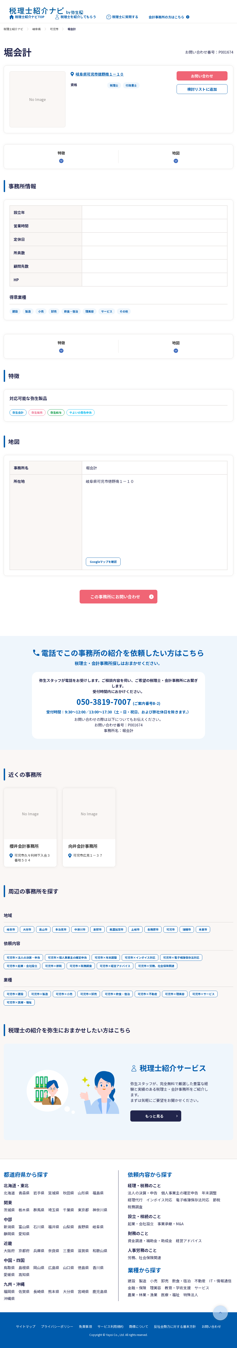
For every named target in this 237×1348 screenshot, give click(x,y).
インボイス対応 (159, 1200)
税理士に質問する (122, 17)
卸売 (164, 1281)
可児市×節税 (53, 966)
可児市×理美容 (174, 994)
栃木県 (24, 1210)
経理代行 (135, 1200)
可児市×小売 (64, 994)
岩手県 (38, 1193)
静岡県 (9, 1233)
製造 (142, 1281)
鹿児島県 (100, 1291)
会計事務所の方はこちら (166, 17)
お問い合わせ (202, 76)
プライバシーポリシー (57, 1326)
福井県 (53, 1226)
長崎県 (38, 1291)
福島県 (98, 1193)
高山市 (43, 929)
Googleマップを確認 (103, 562)
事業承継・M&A (170, 1223)
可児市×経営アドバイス (115, 966)
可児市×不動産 (147, 994)
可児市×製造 (39, 994)
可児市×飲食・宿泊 (117, 994)
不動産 (200, 1281)
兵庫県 (38, 1250)
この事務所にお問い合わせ (115, 596)
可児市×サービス (203, 994)
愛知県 (24, 1233)
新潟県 (9, 1226)
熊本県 (53, 1291)
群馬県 (38, 1210)
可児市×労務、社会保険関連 (156, 966)
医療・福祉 (170, 1294)
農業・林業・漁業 (142, 1294)
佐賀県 (24, 1291)
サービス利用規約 (110, 1326)
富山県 (24, 1226)
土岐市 (135, 929)
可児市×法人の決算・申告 (23, 957)
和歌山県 (100, 1250)
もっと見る (154, 1116)
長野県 (83, 1226)
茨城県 (9, 1210)
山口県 (68, 1267)
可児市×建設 (15, 994)
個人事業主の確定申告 (179, 1193)
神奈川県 (100, 1210)
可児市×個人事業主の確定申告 (67, 957)
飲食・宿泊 (181, 1281)
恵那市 (97, 929)
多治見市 (60, 929)
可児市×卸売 (88, 994)
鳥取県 (9, 1267)
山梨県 (68, 1226)
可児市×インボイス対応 (140, 957)
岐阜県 (36, 29)
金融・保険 (137, 1287)
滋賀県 (83, 1250)
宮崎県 (83, 1291)
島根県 (24, 1267)
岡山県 (38, 1267)
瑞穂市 (187, 929)
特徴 (61, 153)
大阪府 (9, 1250)
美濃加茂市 (116, 929)
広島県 (53, 1267)
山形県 (83, 1193)
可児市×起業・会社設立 (22, 966)
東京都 (83, 1210)
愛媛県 (9, 1274)
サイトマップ (25, 1326)
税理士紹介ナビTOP (26, 17)
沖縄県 (9, 1298)
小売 (153, 1281)
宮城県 (53, 1193)
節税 (216, 1200)
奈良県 (53, 1250)
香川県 (98, 1267)
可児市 (54, 29)
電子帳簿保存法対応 (192, 1200)
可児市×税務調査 (81, 966)
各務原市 (153, 929)
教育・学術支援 (178, 1287)
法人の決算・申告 (142, 1193)
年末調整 (209, 1193)
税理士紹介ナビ (13, 29)
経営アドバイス (189, 1240)
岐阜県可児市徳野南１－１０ (100, 74)
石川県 (38, 1226)
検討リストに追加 (202, 89)
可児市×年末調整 (106, 957)
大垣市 (27, 929)
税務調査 (135, 1206)
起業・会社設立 (141, 1223)
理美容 (155, 1287)
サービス (201, 1287)
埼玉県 (53, 1210)
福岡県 (9, 1291)
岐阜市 (11, 929)
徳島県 (83, 1267)
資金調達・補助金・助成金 (150, 1240)
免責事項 (85, 1326)
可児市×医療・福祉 (19, 1002)
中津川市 (79, 929)
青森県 (24, 1193)
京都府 (24, 1250)
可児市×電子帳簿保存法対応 (181, 957)
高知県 (24, 1274)
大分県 (68, 1291)
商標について (138, 1326)
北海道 (9, 1193)
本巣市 (203, 929)
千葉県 (68, 1210)
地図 (176, 153)
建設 (131, 1281)
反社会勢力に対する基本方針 (175, 1326)
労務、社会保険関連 (144, 1257)
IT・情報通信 (220, 1281)
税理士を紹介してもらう (75, 17)
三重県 (68, 1250)
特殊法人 (190, 1294)
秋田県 (68, 1193)
